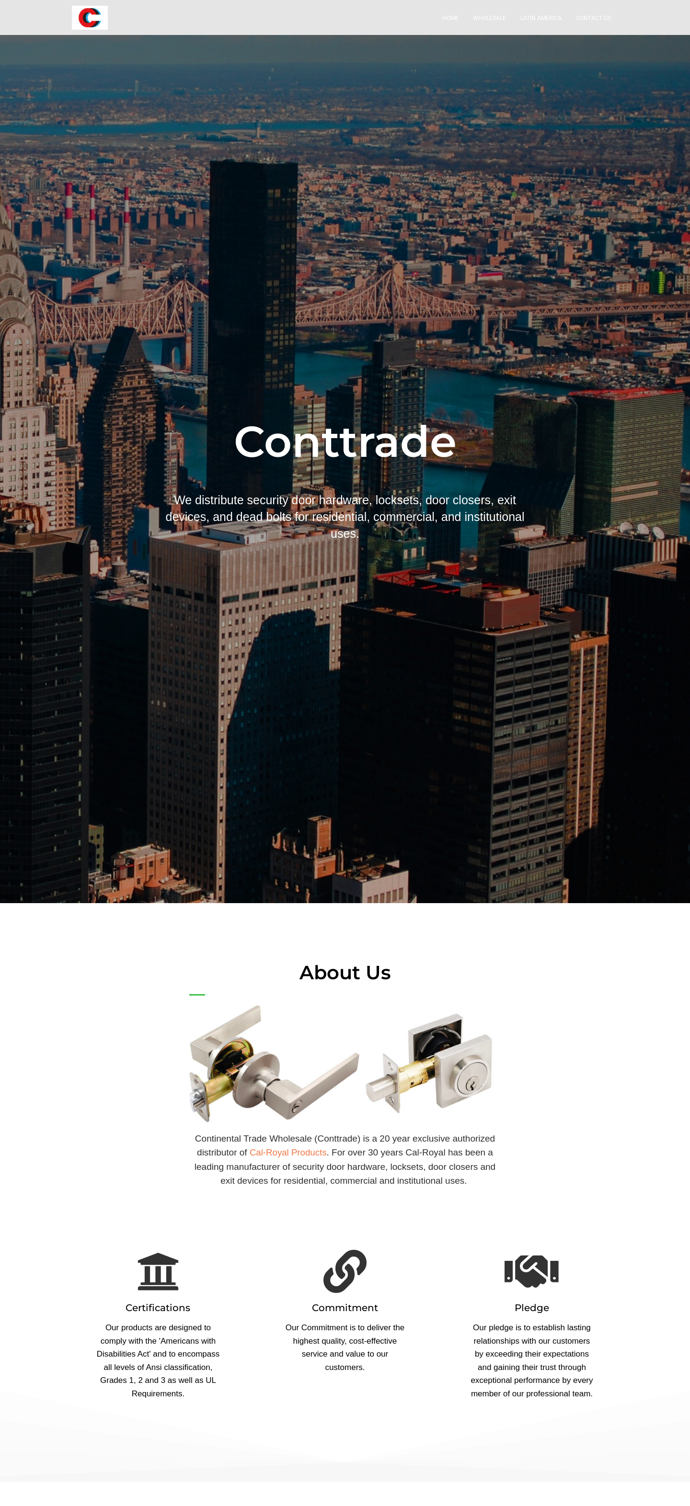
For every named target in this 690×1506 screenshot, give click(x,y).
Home (450, 25)
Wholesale (489, 25)
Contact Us (593, 25)
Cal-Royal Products (288, 1159)
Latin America (541, 25)
